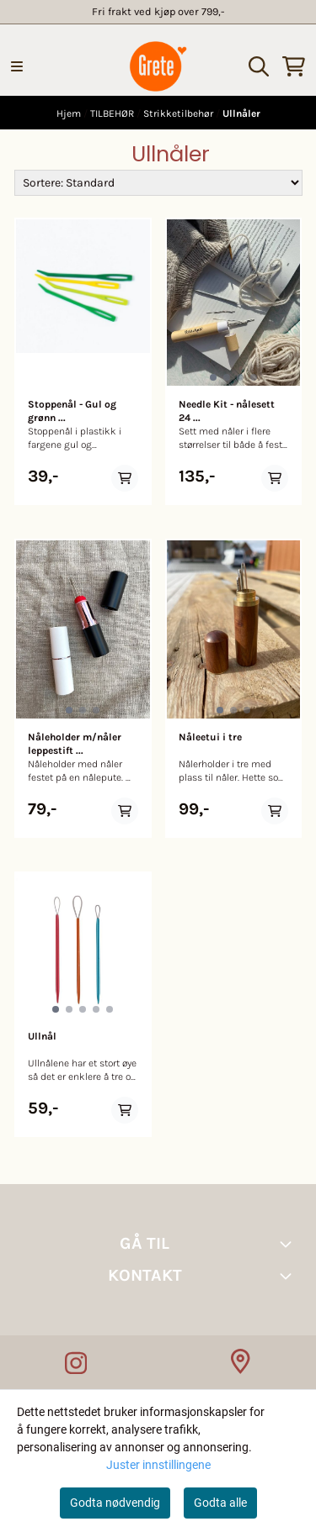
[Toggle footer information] (289, 1243)
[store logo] (158, 66)
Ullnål (42, 1036)
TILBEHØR (113, 113)
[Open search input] (259, 66)
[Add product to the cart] (124, 478)
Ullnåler (241, 113)
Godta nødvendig (115, 1502)
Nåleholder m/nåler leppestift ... (74, 743)
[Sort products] (158, 183)
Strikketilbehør (179, 113)
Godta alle (220, 1502)
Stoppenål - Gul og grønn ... (72, 411)
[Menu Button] (16, 66)
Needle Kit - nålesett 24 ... (227, 411)
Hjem (69, 113)
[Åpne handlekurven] (294, 66)
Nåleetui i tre (210, 737)
